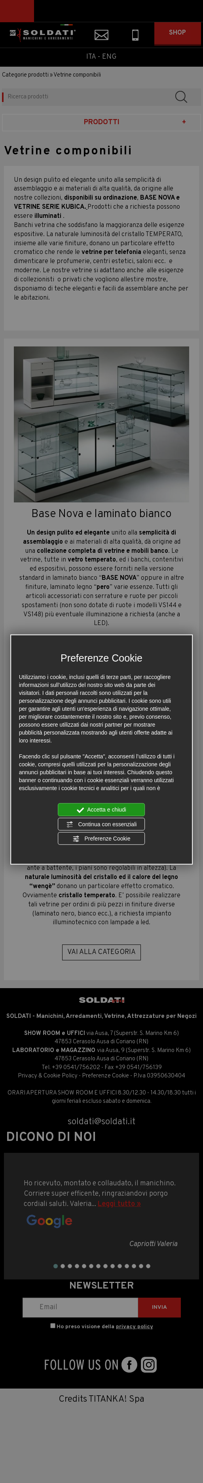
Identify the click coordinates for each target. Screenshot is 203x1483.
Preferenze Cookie (102, 838)
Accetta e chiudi (101, 810)
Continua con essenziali (101, 824)
